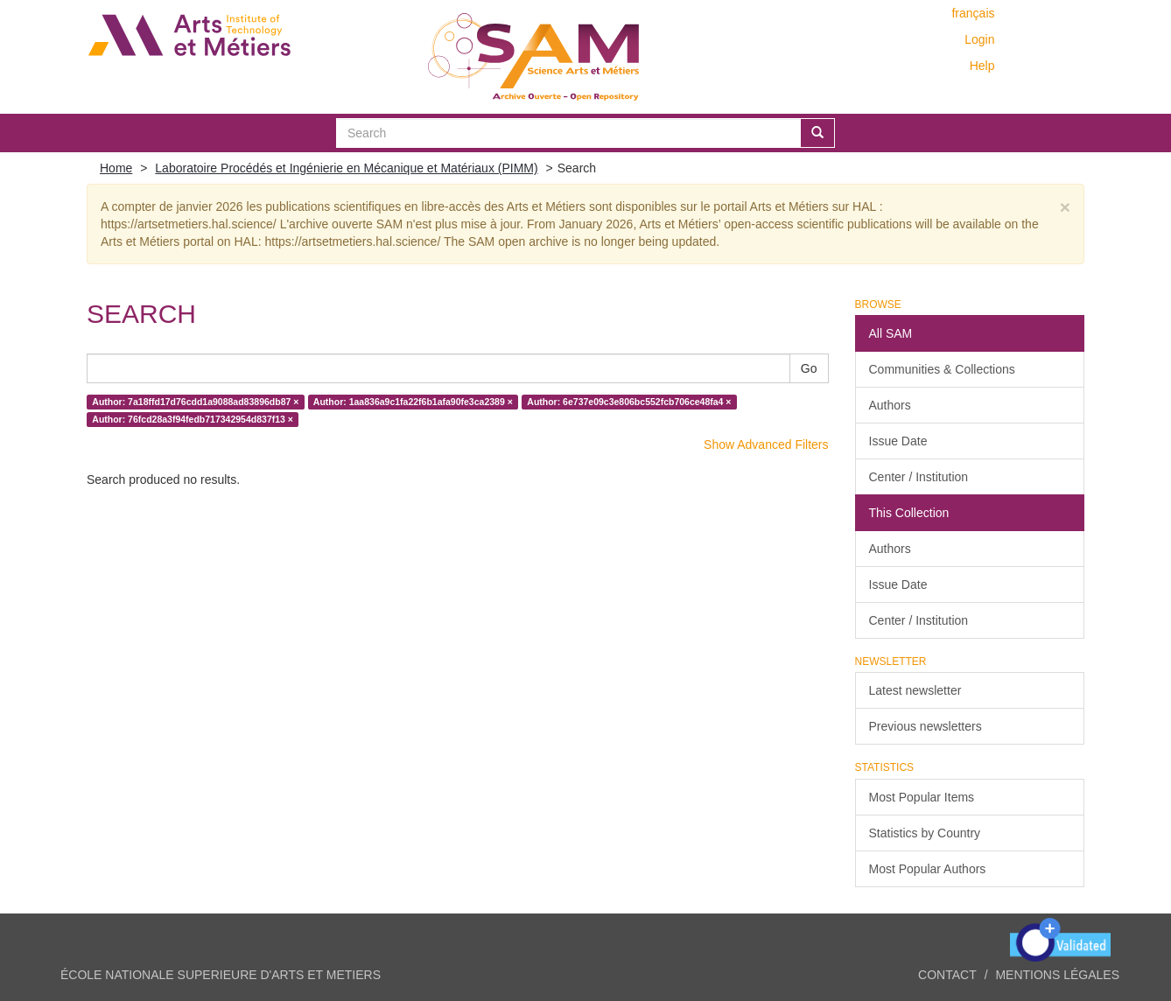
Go (809, 368)
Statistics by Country (925, 833)
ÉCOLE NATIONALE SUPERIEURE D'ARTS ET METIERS (220, 975)
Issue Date (898, 441)
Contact (947, 975)
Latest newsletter (915, 690)
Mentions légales (1057, 975)
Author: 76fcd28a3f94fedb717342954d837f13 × (192, 419)
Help (982, 66)
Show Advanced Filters (766, 445)
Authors (890, 405)
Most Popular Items (922, 797)
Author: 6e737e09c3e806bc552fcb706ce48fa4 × (629, 401)
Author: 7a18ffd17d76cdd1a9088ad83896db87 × (195, 401)
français (972, 13)
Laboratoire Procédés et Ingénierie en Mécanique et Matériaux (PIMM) (346, 168)
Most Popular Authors (927, 869)
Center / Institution (919, 477)
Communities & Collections (942, 369)
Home (116, 168)
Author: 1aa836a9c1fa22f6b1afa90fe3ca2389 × (413, 401)
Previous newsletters (925, 726)
